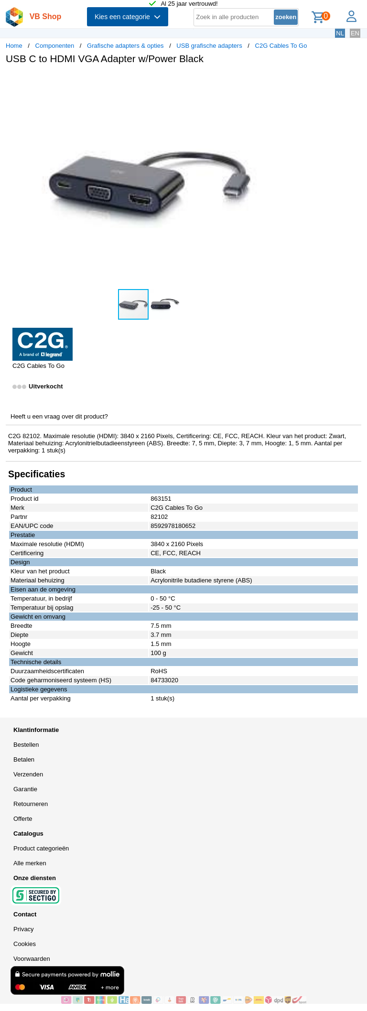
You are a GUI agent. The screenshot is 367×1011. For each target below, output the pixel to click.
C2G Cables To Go (281, 45)
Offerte (22, 818)
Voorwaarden (31, 958)
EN (355, 33)
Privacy (23, 929)
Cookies (24, 943)
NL (340, 33)
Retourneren (30, 803)
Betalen (23, 759)
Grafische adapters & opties (125, 45)
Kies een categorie (128, 17)
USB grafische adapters (209, 45)
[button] (283, 81)
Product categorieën (41, 848)
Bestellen (26, 744)
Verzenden (28, 774)
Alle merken (29, 863)
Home (14, 45)
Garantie (25, 789)
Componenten (55, 45)
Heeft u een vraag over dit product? (59, 416)
